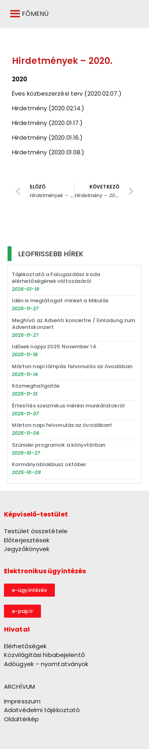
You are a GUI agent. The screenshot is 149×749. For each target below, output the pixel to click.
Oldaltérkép (21, 719)
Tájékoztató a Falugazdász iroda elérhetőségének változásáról (56, 278)
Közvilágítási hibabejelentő (44, 655)
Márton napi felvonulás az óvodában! (62, 425)
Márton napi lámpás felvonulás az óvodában (72, 366)
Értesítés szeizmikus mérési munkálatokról (68, 405)
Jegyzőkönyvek (26, 549)
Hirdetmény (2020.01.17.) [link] (47, 123)
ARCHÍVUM (19, 686)
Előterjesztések (27, 540)
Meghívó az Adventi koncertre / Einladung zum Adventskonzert (73, 324)
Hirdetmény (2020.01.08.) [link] (48, 152)
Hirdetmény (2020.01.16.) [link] (47, 137)
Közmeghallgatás (36, 386)
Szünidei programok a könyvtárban (58, 445)
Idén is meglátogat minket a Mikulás (60, 300)
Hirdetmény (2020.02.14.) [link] (48, 108)
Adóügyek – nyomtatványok (46, 664)
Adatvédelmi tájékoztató (42, 710)
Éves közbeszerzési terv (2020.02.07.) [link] (67, 93)
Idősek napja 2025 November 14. (54, 346)
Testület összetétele (36, 531)
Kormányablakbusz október (49, 464)
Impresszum (22, 701)
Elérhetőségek (25, 646)
